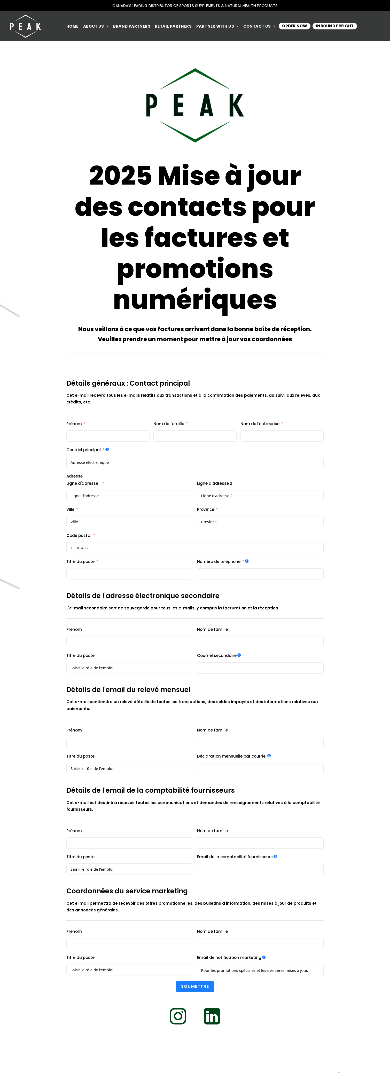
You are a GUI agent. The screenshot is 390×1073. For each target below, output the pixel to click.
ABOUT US (96, 26)
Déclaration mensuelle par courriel (232, 756)
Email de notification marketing (229, 957)
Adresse (74, 476)
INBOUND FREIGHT (335, 26)
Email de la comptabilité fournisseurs (235, 857)
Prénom (74, 423)
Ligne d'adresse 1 (83, 483)
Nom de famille (168, 423)
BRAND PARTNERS (131, 26)
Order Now (294, 26)
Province (205, 509)
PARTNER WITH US (217, 26)
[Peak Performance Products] (25, 26)
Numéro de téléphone (218, 561)
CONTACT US (259, 26)
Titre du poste (80, 561)
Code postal (78, 535)
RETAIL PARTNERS (173, 26)
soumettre (195, 986)
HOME (72, 26)
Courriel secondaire (217, 655)
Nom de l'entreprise (259, 423)
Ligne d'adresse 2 (214, 483)
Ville (70, 509)
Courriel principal (83, 449)
